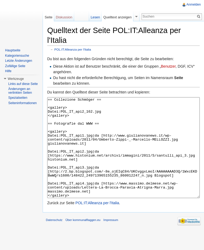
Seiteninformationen (22, 103)
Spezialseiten (17, 98)
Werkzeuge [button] (16, 79)
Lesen (95, 17)
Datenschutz (54, 239)
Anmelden (193, 4)
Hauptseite (12, 50)
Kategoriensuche (17, 56)
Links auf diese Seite (23, 84)
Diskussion (64, 17)
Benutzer (168, 66)
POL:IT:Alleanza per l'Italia (72, 49)
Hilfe (8, 71)
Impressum (110, 239)
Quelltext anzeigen (117, 17)
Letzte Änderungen (18, 61)
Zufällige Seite (15, 66)
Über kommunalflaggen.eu (82, 239)
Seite (48, 17)
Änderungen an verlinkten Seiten (20, 91)
